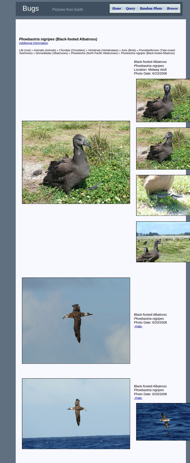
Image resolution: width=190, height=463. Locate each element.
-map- (138, 326)
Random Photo (151, 8)
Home (116, 8)
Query (130, 8)
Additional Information (33, 43)
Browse (172, 8)
